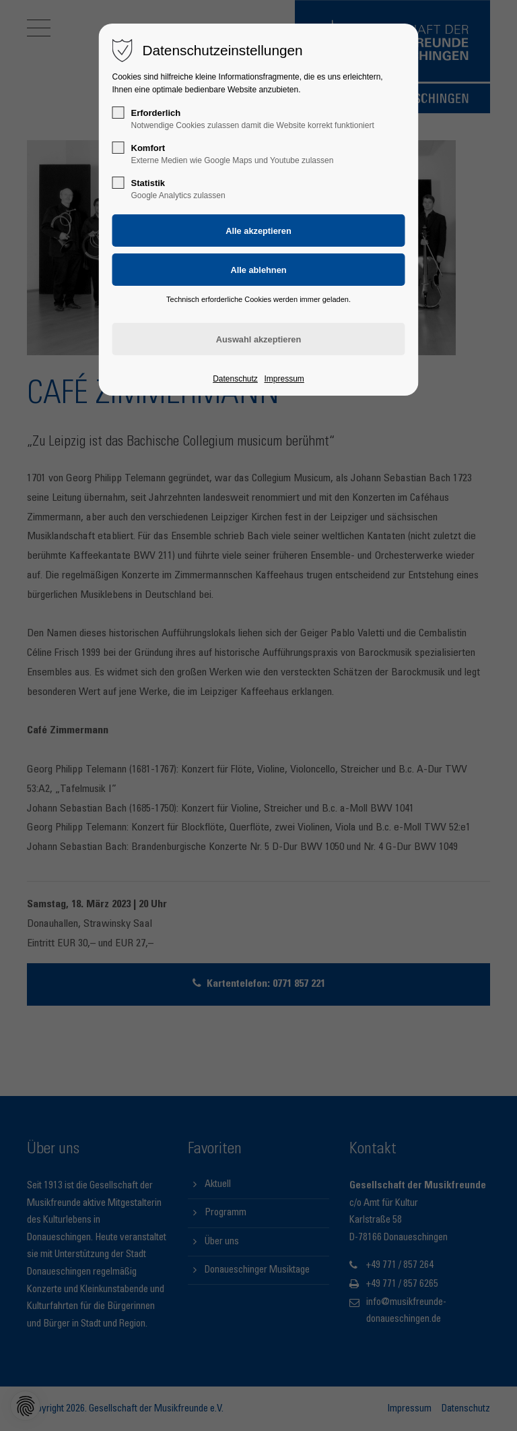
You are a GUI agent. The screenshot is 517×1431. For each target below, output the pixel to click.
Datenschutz (235, 379)
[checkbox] (118, 112)
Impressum (284, 379)
